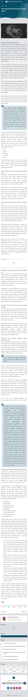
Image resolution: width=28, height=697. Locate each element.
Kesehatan (4, 669)
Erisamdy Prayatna (14, 2)
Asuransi (3, 666)
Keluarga (24, 666)
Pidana (23, 671)
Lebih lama (24, 611)
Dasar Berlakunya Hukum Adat (9, 649)
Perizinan (4, 671)
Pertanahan (14, 671)
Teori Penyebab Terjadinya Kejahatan (10, 656)
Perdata (24, 669)
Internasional (14, 666)
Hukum (8, 666)
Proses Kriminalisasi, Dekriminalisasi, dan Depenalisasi (14, 646)
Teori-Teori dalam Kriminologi (9, 643)
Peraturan (18, 669)
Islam (3, 602)
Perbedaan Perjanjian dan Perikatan (10, 659)
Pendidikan (11, 669)
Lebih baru (3, 611)
